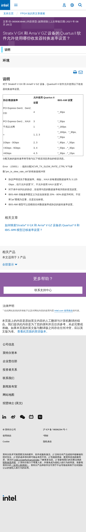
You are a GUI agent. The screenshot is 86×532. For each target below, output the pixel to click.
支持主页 (8, 13)
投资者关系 (10, 370)
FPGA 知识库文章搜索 (32, 13)
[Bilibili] (31, 417)
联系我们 (8, 378)
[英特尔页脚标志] (10, 498)
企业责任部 (10, 361)
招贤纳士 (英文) (13, 403)
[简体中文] (72, 5)
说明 (7, 50)
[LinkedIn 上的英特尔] (4, 417)
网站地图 (8, 395)
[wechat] (22, 417)
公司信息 (8, 344)
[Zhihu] (40, 417)
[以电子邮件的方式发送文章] (80, 72)
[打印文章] (75, 72)
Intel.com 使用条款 (63, 310)
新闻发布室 (10, 386)
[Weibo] (13, 417)
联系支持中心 (43, 290)
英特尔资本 (10, 353)
